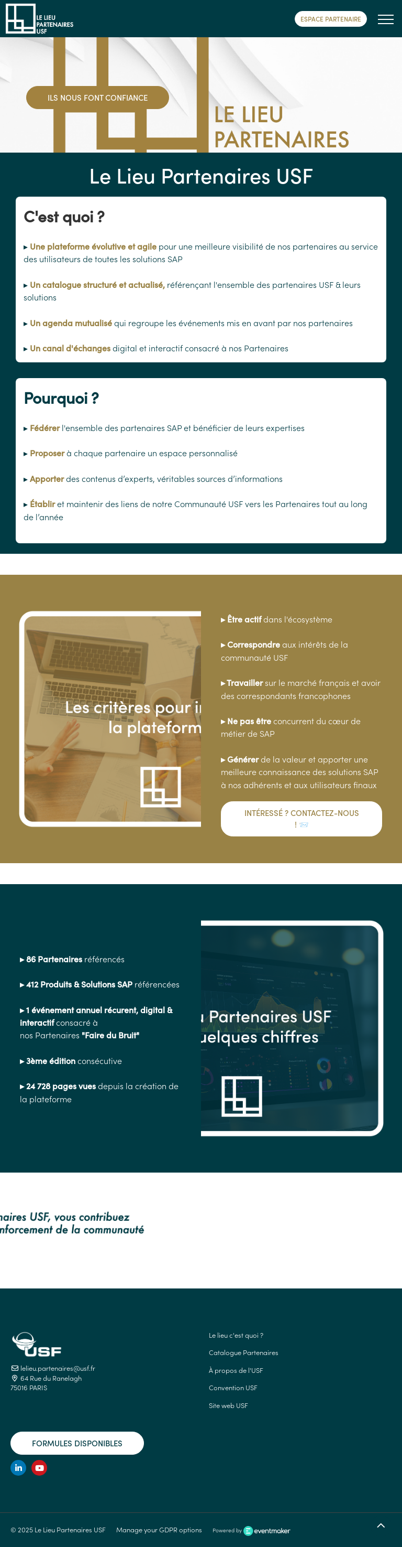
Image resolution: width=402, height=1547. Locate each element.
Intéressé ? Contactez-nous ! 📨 (301, 818)
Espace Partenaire (330, 18)
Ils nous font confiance (98, 97)
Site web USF (228, 1405)
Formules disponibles (77, 1442)
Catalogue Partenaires (243, 1352)
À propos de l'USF (236, 1370)
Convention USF (233, 1387)
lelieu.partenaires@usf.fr (52, 1368)
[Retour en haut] (381, 1526)
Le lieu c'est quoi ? (236, 1335)
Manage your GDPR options (159, 1529)
